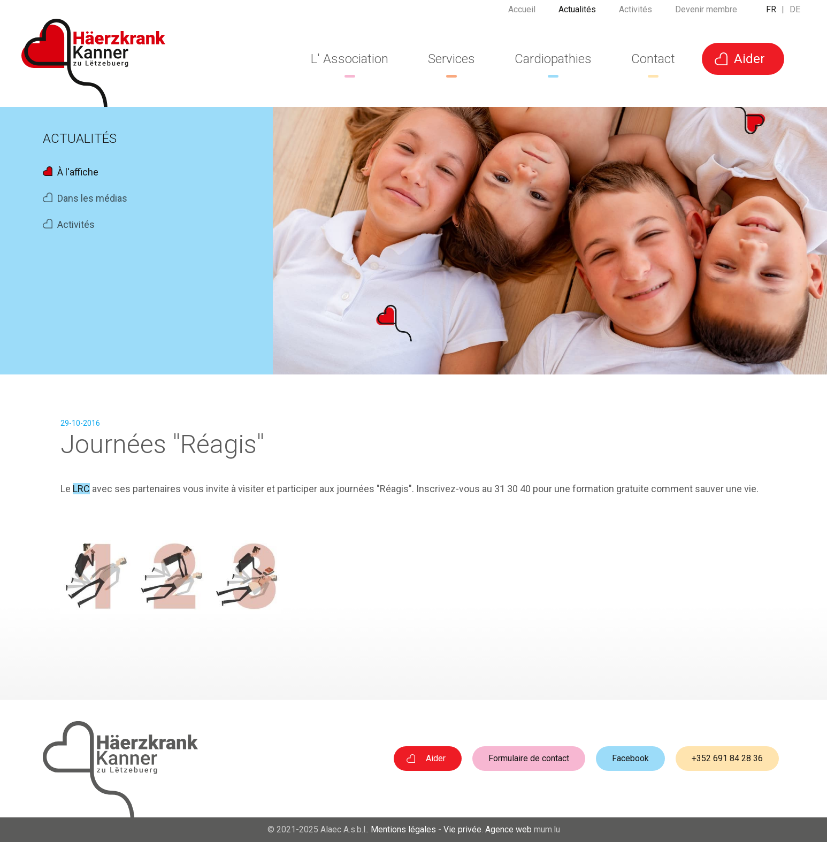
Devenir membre (706, 13)
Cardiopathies (553, 58)
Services (451, 58)
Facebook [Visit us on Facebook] (630, 758)
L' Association (349, 58)
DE (795, 13)
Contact (653, 58)
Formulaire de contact (528, 758)
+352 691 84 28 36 (727, 758)
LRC (81, 488)
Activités (635, 13)
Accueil (521, 13)
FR (771, 13)
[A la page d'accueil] (93, 63)
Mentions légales (403, 829)
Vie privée (462, 829)
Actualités (577, 13)
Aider (749, 58)
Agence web (508, 829)
